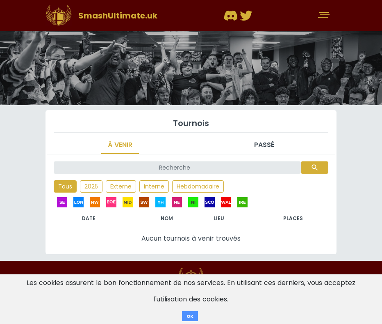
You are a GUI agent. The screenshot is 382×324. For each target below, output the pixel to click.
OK (189, 316)
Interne (154, 186)
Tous (65, 186)
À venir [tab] (120, 144)
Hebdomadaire (198, 186)
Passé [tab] (264, 144)
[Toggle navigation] (325, 15)
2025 (91, 186)
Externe (121, 186)
